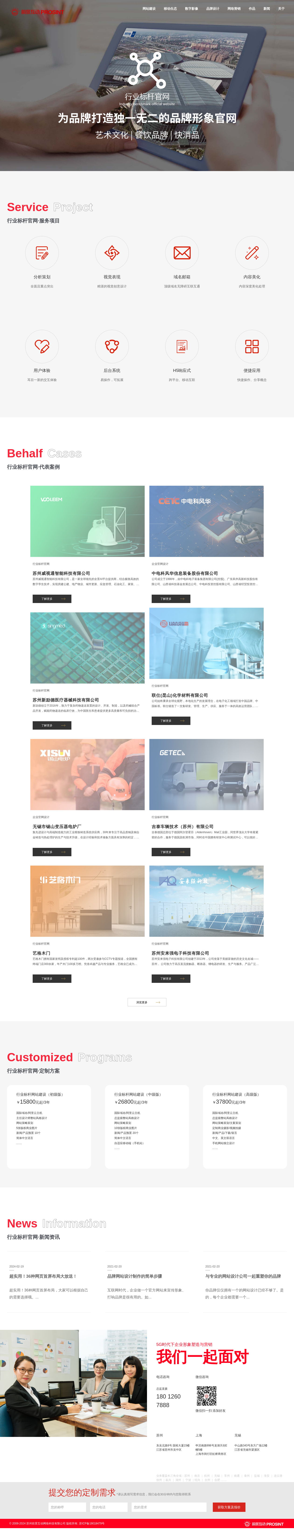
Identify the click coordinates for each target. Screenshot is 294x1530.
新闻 (266, 8)
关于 (281, 8)
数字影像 (191, 8)
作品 (252, 8)
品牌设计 (212, 8)
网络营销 (234, 8)
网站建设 (149, 8)
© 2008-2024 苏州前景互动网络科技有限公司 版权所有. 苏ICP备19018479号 (57, 1525)
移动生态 (170, 8)
